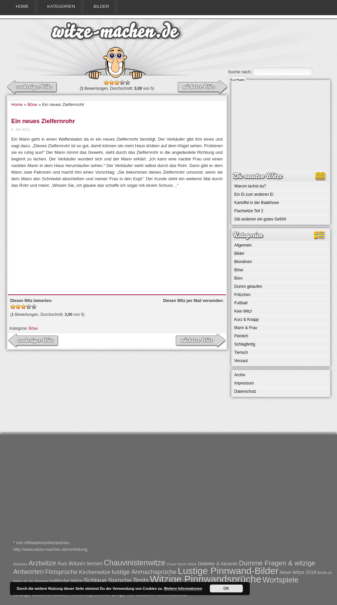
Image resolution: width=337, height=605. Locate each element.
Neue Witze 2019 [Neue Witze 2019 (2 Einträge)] (298, 572)
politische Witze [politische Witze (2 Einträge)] (66, 581)
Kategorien (61, 6)
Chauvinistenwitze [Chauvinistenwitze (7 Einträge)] (134, 562)
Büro (238, 278)
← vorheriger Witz (202, 87)
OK (226, 588)
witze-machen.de (115, 33)
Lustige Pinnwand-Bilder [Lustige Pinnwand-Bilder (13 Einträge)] (228, 570)
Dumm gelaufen (248, 286)
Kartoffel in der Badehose (256, 202)
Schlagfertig (244, 344)
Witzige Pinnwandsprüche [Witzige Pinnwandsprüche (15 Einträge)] (205, 579)
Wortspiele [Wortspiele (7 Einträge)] (281, 580)
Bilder (101, 6)
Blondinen (243, 261)
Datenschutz (245, 391)
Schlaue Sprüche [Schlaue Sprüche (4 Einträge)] (107, 580)
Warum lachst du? (250, 186)
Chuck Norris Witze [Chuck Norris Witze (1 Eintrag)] (182, 564)
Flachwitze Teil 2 (248, 211)
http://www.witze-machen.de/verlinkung (50, 549)
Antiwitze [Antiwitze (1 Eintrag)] (20, 564)
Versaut (241, 360)
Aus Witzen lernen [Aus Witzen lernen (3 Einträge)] (80, 563)
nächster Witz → (32, 87)
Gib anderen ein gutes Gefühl (260, 219)
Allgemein (243, 245)
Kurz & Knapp (246, 319)
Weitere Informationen (183, 588)
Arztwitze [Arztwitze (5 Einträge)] (42, 563)
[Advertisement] (117, 238)
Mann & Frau (245, 327)
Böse (32, 104)
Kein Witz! (243, 311)
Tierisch (241, 352)
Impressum (244, 383)
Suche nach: (240, 71)
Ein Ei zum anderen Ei (254, 194)
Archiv (239, 375)
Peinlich (241, 336)
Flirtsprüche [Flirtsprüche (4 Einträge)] (61, 571)
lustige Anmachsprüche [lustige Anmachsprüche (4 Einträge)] (144, 571)
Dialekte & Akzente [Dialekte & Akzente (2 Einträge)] (218, 563)
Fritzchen (242, 294)
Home (22, 6)
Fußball (240, 303)
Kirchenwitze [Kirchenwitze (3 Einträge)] (95, 572)
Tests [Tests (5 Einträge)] (141, 580)
